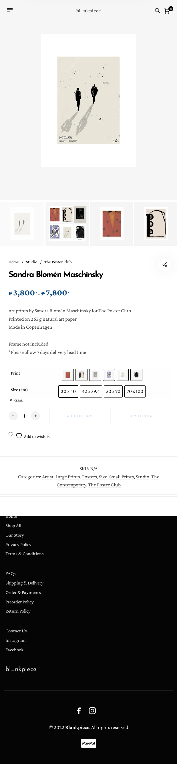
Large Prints (67, 481)
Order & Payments (23, 592)
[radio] (67, 377)
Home (14, 262)
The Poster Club (58, 262)
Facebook (14, 649)
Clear (18, 402)
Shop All (13, 525)
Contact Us (16, 631)
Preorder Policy (19, 602)
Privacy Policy (18, 544)
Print (15, 375)
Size (103, 481)
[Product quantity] (24, 418)
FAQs (10, 573)
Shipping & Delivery (24, 583)
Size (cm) (19, 391)
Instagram (15, 640)
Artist (47, 481)
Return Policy (18, 611)
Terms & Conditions (24, 553)
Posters (89, 481)
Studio (31, 262)
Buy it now (140, 418)
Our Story (14, 535)
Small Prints (121, 481)
